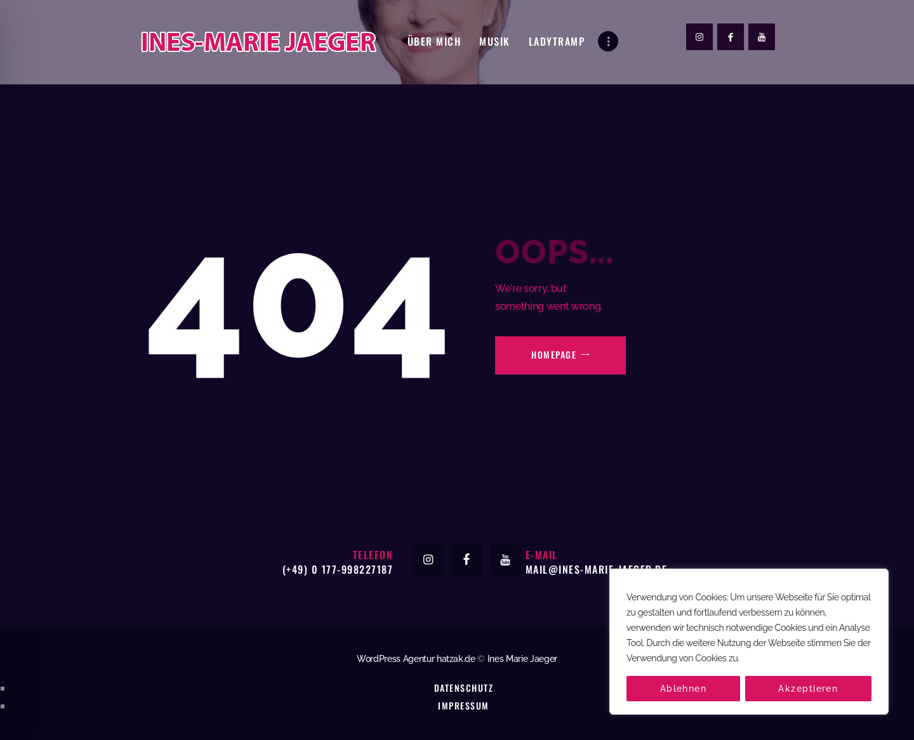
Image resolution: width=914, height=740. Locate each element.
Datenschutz (463, 687)
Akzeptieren (808, 689)
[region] (749, 642)
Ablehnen (683, 689)
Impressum (463, 705)
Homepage (553, 354)
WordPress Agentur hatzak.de (416, 659)
